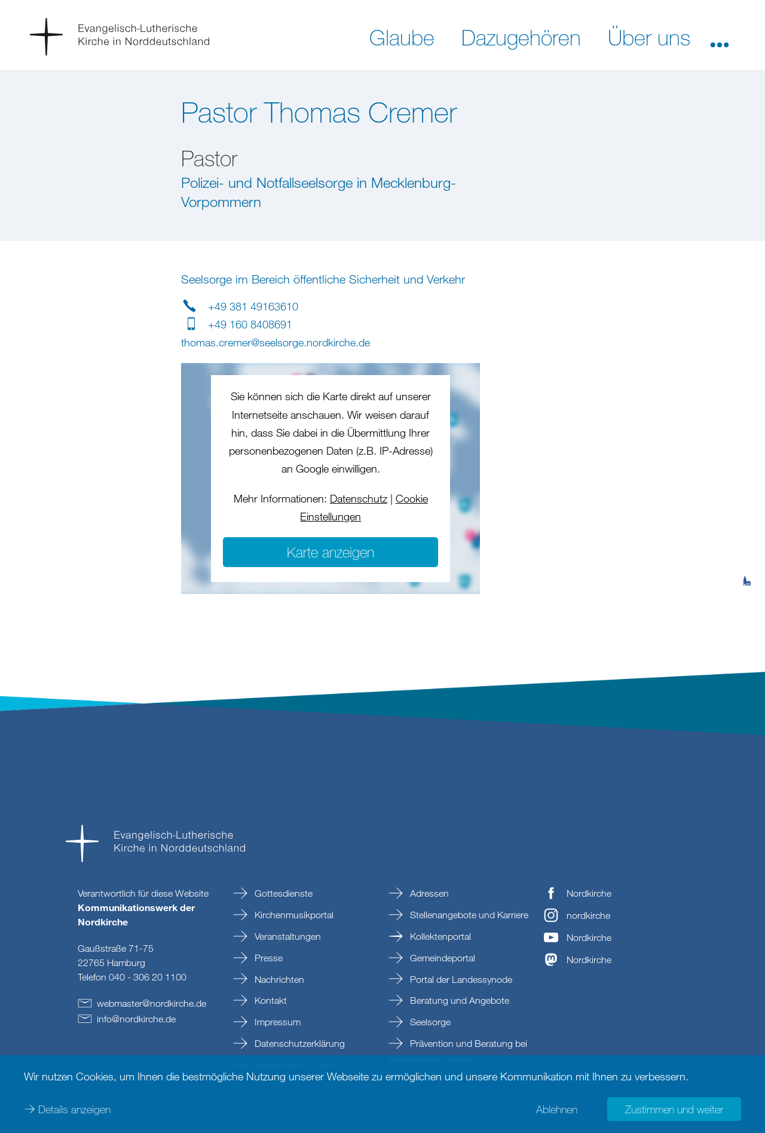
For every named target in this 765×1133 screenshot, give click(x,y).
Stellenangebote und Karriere (468, 914)
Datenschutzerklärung (298, 1043)
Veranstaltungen (286, 936)
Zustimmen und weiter (674, 1109)
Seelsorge (429, 1021)
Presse (267, 957)
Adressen (428, 893)
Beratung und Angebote (458, 1000)
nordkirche (588, 915)
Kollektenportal (439, 936)
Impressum (276, 1021)
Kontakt (269, 1000)
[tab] (747, 522)
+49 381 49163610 (253, 306)
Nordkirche (589, 893)
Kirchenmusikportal (292, 914)
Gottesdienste (282, 893)
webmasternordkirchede (151, 1003)
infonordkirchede (136, 1018)
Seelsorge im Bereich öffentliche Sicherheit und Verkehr (323, 279)
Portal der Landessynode (460, 979)
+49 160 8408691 (250, 324)
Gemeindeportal (441, 957)
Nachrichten (278, 979)
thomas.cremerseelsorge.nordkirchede (275, 342)
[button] (719, 36)
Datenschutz (358, 498)
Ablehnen (556, 1109)
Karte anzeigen (330, 552)
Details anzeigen (74, 1109)
